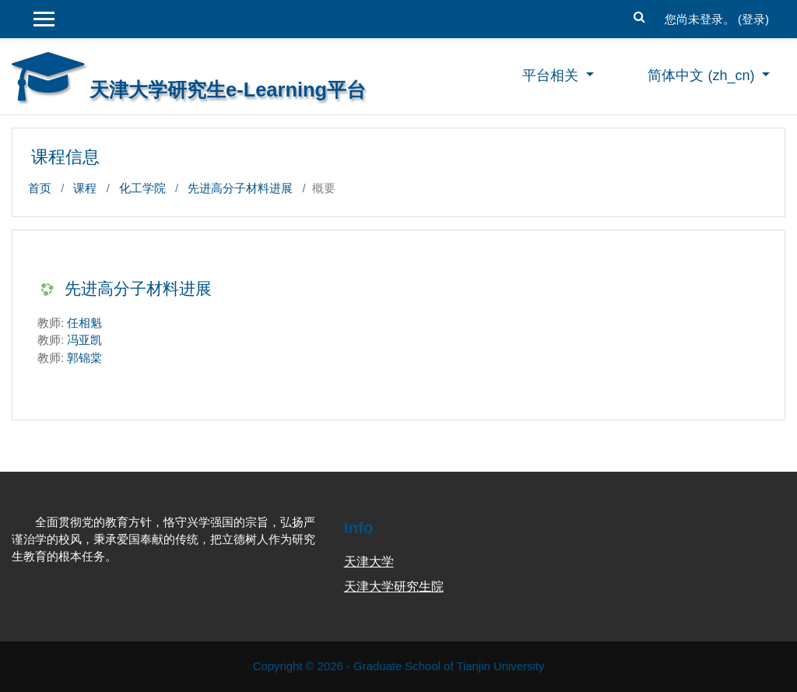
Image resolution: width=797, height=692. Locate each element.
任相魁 (84, 322)
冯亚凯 (84, 339)
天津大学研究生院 (394, 586)
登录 (753, 19)
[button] (640, 15)
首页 (39, 188)
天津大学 (369, 561)
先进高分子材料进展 (240, 188)
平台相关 (552, 75)
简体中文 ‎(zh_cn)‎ (703, 75)
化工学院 (142, 188)
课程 (85, 188)
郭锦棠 (84, 357)
